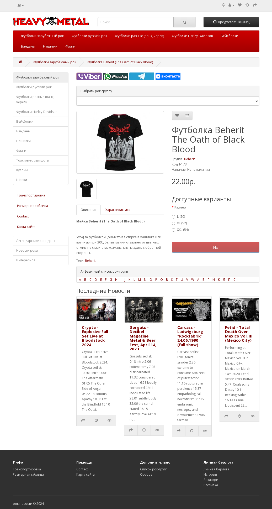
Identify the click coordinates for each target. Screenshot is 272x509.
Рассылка (211, 485)
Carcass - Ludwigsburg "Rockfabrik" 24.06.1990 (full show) (190, 336)
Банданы (28, 46)
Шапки (21, 180)
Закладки (211, 479)
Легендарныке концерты (35, 240)
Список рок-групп (154, 469)
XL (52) (179, 223)
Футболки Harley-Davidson (192, 36)
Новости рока (27, 250)
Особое (146, 474)
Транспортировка (31, 195)
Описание (89, 209)
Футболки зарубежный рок (42, 36)
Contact (23, 216)
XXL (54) (180, 229)
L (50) (178, 216)
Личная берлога (216, 469)
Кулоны (22, 170)
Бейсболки (229, 36)
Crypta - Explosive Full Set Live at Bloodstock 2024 (95, 336)
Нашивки (50, 46)
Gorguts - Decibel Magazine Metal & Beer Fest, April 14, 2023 (143, 338)
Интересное (25, 260)
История (210, 474)
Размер (180, 207)
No (215, 247)
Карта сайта (26, 227)
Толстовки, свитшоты (32, 160)
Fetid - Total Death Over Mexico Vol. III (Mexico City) (239, 334)
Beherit (189, 159)
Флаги (70, 46)
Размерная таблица (32, 206)
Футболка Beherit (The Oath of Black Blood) (120, 62)
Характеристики (118, 209)
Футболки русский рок (89, 36)
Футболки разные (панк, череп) (139, 36)
